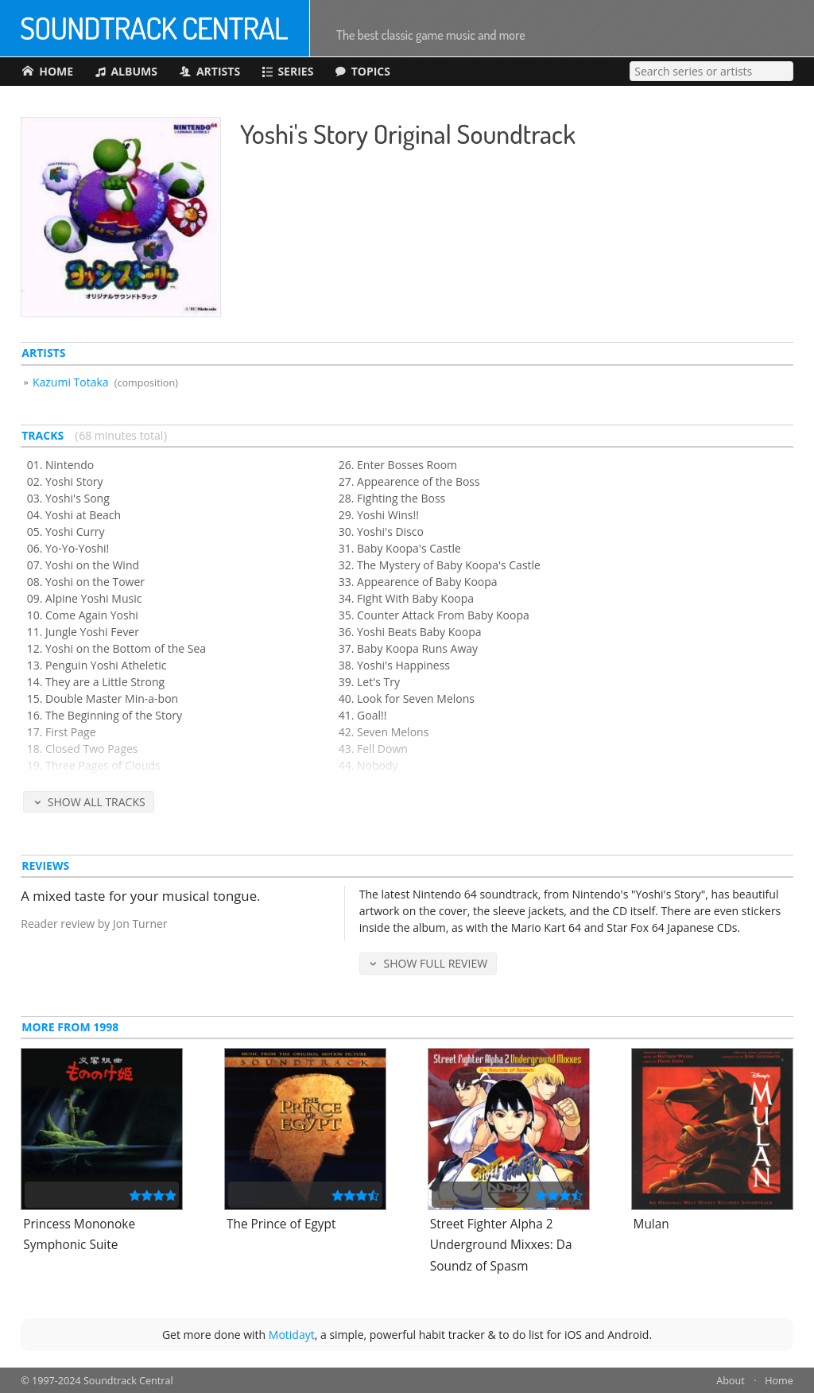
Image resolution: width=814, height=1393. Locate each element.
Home (779, 1380)
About (730, 1380)
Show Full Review (436, 963)
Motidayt (292, 1334)
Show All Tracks (96, 801)
